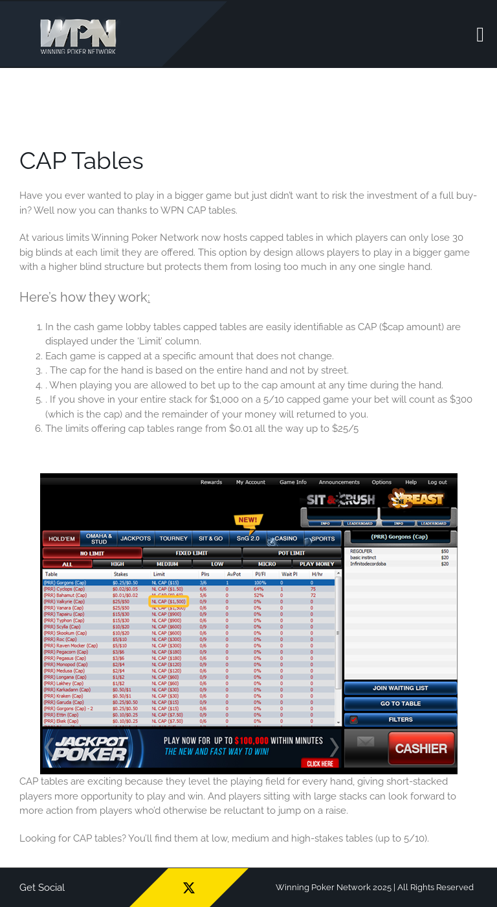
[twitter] (189, 887)
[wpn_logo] (81, 19)
